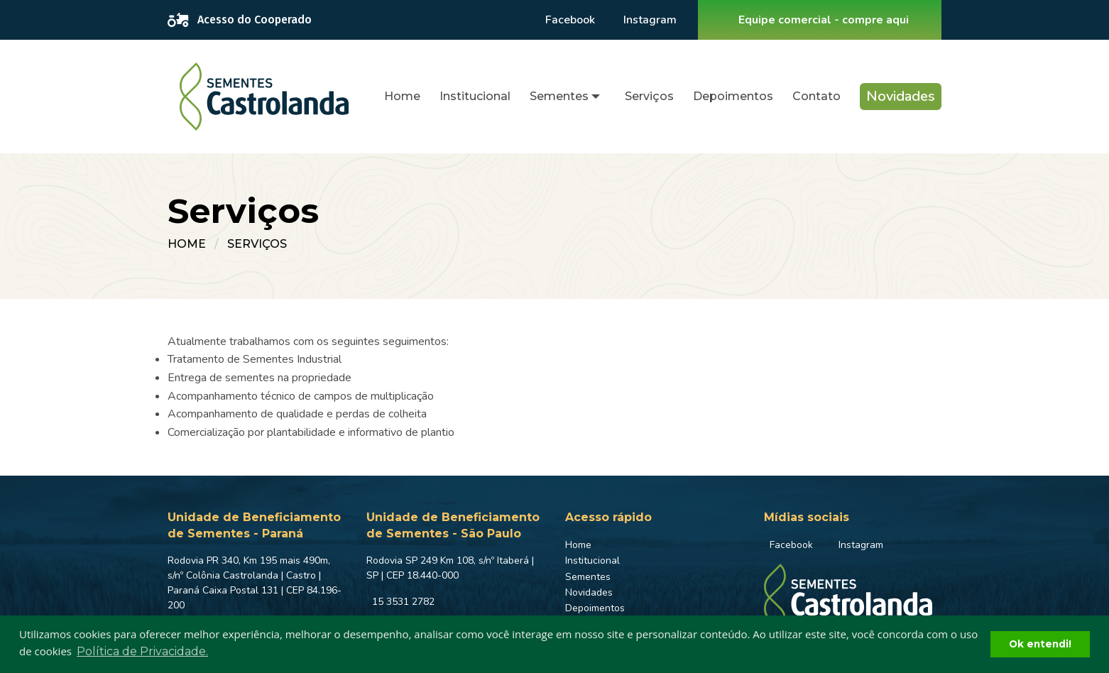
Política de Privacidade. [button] (142, 651)
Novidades (900, 96)
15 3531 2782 (403, 601)
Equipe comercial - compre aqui (823, 20)
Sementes (559, 96)
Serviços (649, 96)
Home (402, 96)
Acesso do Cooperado (240, 19)
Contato (816, 96)
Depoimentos (733, 96)
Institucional (474, 96)
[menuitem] (402, 97)
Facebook (570, 20)
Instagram (650, 20)
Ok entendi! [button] (1040, 644)
